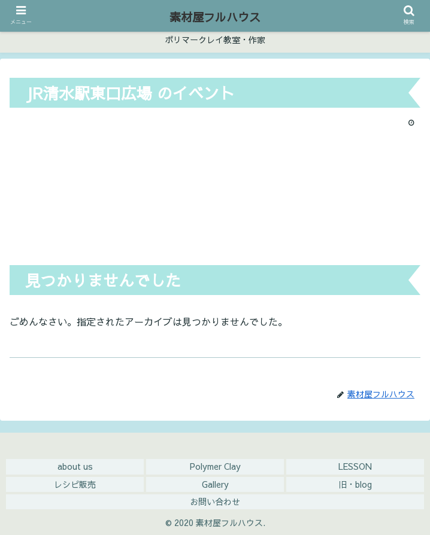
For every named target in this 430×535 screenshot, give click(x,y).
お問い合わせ (215, 501)
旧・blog (355, 484)
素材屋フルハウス (215, 17)
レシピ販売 (75, 484)
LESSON (355, 466)
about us (75, 466)
